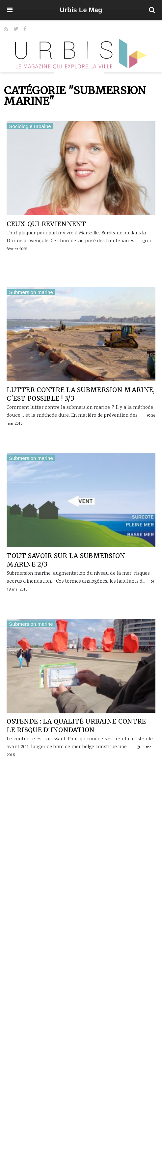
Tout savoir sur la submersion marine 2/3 (66, 560)
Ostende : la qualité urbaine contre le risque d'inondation (76, 725)
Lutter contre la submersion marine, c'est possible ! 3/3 (80, 394)
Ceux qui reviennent (46, 224)
